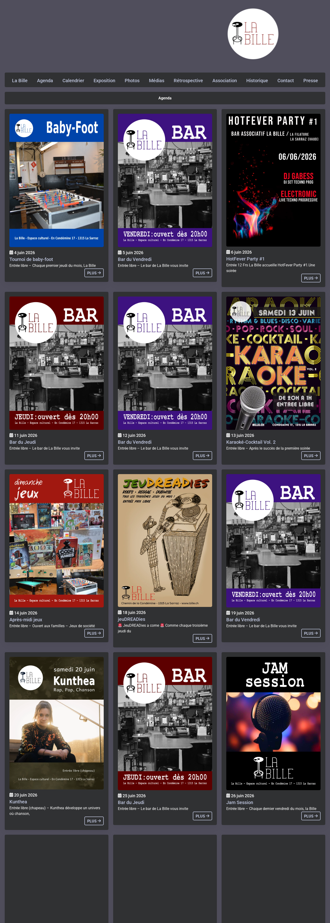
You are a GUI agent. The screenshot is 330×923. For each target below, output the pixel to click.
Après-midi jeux (25, 619)
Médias (156, 80)
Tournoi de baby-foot (31, 259)
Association (224, 80)
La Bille (20, 80)
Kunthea (18, 802)
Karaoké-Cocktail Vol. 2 (251, 442)
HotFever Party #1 (245, 259)
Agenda (45, 80)
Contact (285, 80)
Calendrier (73, 80)
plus (94, 273)
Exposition (104, 80)
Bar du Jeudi (22, 442)
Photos (132, 80)
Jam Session (239, 802)
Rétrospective (188, 80)
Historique (257, 80)
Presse (310, 80)
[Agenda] (56, 180)
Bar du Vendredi (135, 259)
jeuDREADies (131, 619)
